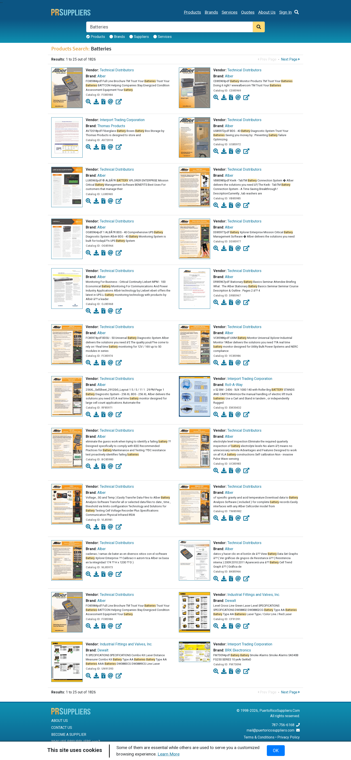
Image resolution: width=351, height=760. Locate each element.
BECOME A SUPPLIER (68, 734)
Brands (211, 12)
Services (230, 12)
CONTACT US (61, 727)
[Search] (169, 27)
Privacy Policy (288, 737)
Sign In (285, 12)
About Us (267, 12)
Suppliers (139, 37)
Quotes (248, 12)
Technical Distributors (117, 70)
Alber (101, 76)
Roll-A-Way (234, 385)
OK (276, 750)
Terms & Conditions (259, 737)
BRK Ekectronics (238, 650)
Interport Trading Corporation (122, 120)
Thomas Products (111, 126)
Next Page (290, 59)
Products (192, 12)
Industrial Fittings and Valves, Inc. (253, 594)
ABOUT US (59, 721)
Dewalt (230, 601)
